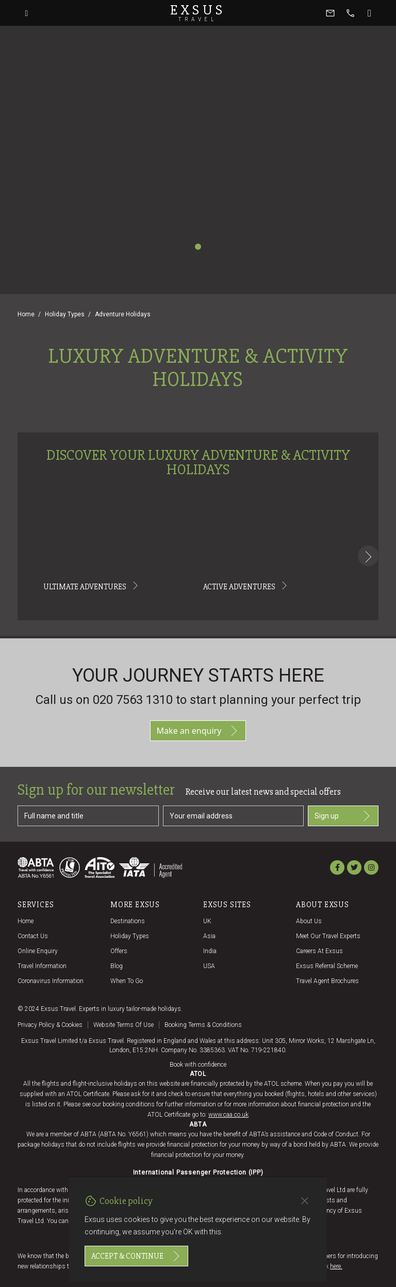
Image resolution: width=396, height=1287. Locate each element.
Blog (116, 966)
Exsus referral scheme (327, 966)
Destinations (127, 921)
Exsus (198, 13)
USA (209, 966)
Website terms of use (123, 1024)
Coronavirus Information (51, 981)
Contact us (33, 936)
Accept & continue (136, 1256)
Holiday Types (65, 314)
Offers (118, 951)
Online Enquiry (38, 951)
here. (336, 1266)
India (210, 951)
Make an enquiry (198, 730)
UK (207, 921)
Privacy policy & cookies (50, 1024)
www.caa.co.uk (228, 1114)
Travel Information (42, 966)
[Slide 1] (198, 247)
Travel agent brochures (327, 981)
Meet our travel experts (328, 936)
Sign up (343, 816)
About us (309, 921)
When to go (126, 981)
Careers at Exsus (319, 951)
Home (26, 314)
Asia (209, 936)
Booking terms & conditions (203, 1024)
